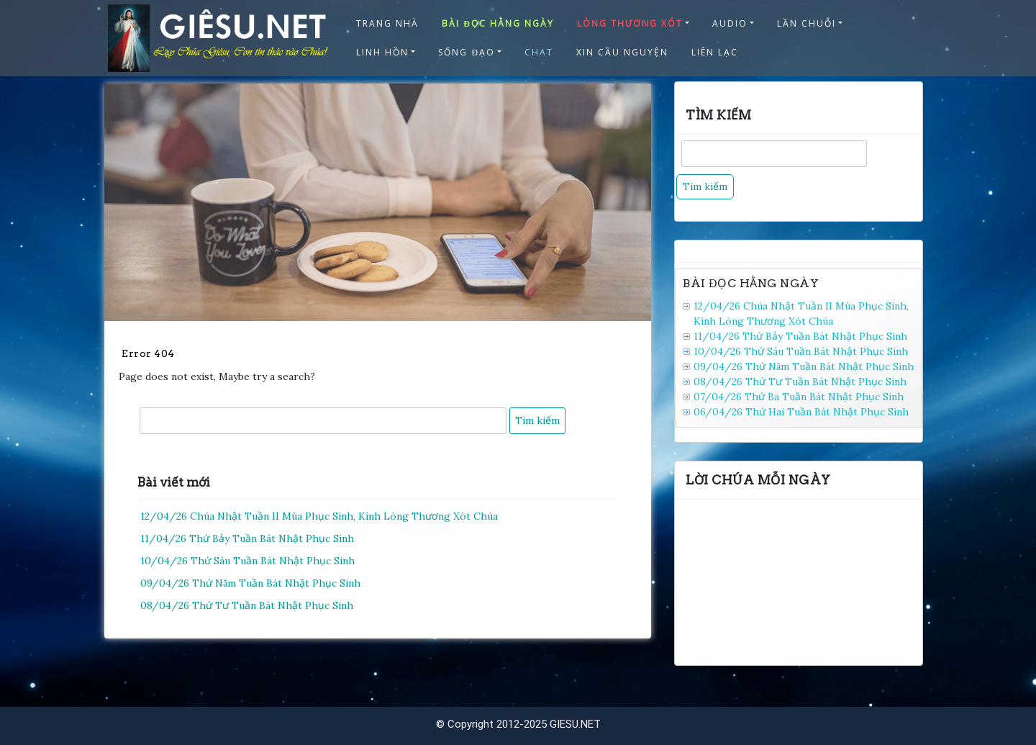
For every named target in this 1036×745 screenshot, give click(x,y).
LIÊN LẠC (714, 52)
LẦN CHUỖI (806, 23)
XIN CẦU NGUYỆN (622, 52)
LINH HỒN (382, 52)
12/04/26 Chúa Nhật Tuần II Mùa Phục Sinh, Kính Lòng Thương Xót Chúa (319, 516)
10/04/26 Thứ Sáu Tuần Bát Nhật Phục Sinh (247, 560)
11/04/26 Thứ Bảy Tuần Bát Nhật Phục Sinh (247, 538)
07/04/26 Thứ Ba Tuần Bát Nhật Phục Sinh (799, 396)
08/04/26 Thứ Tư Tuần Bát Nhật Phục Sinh (246, 605)
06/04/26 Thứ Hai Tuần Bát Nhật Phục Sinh (801, 411)
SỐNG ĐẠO (466, 52)
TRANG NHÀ (387, 23)
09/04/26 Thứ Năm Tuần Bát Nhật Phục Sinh (250, 583)
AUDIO (730, 23)
